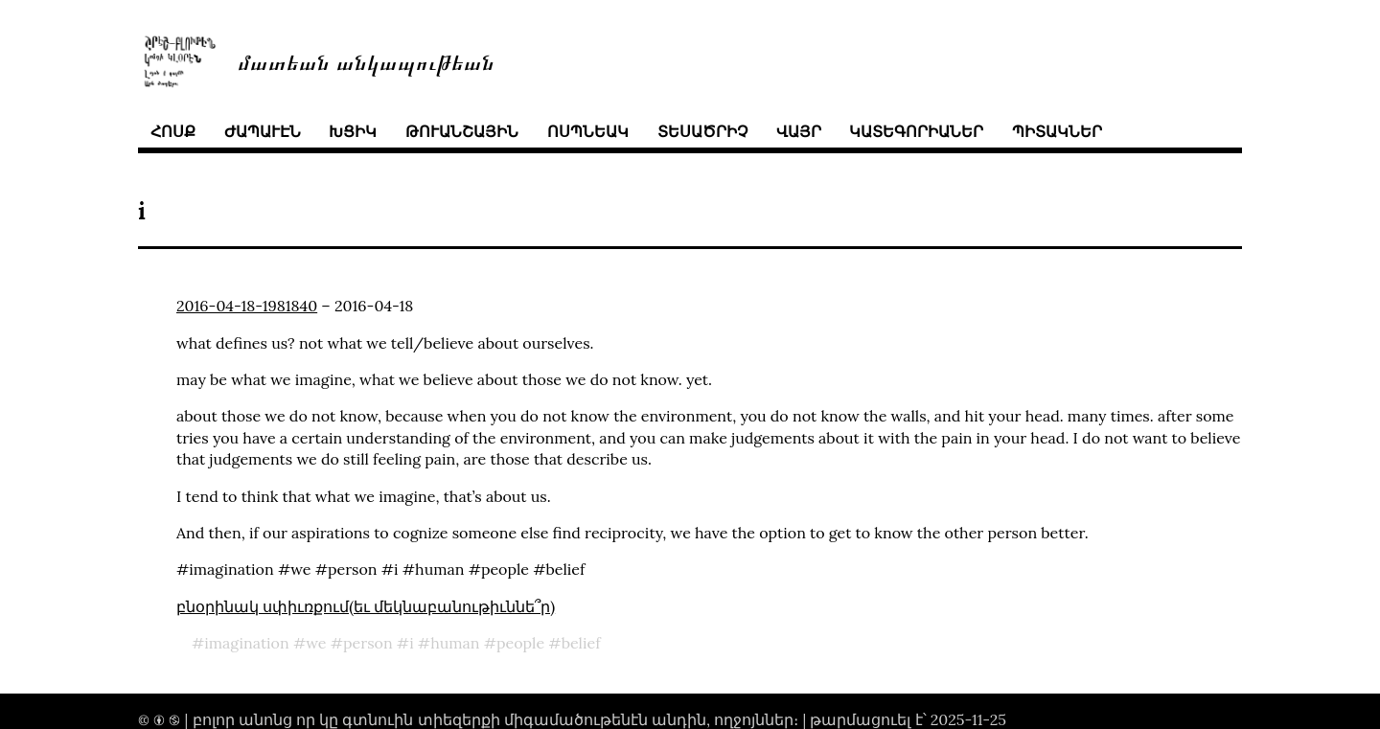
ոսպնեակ (588, 131)
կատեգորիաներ (916, 131)
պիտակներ (1057, 131)
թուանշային (461, 131)
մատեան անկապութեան (366, 61)
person (368, 642)
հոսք (173, 131)
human (454, 642)
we (316, 642)
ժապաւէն (262, 131)
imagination (246, 642)
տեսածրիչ (702, 131)
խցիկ (353, 131)
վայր (798, 131)
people (520, 642)
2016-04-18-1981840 (246, 305)
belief (581, 642)
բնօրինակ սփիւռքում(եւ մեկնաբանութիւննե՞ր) (365, 606)
